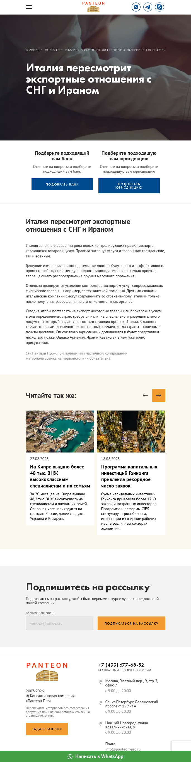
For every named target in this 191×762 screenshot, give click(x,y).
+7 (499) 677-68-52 (121, 665)
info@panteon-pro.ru (123, 749)
